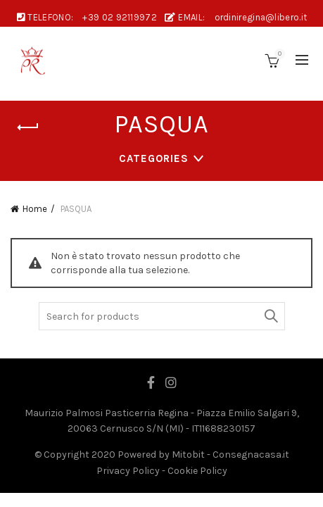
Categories (154, 158)
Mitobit (188, 455)
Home (35, 209)
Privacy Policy (128, 471)
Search (271, 316)
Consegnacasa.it (251, 455)
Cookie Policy (197, 471)
